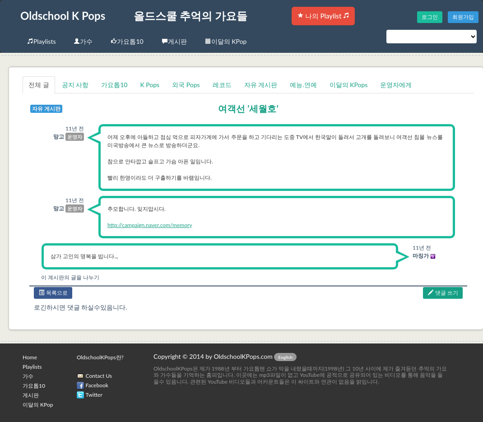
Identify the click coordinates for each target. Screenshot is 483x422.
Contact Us (99, 375)
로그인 (430, 17)
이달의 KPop (226, 41)
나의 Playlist (323, 16)
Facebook (97, 385)
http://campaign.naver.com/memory (149, 225)
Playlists (41, 41)
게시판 (174, 41)
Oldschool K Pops (62, 15)
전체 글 (38, 84)
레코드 (222, 84)
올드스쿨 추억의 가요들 (190, 15)
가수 (83, 41)
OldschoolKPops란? (100, 357)
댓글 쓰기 (442, 292)
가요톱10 (127, 41)
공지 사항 (75, 84)
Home (30, 357)
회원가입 (463, 17)
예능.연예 (303, 84)
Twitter (94, 394)
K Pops (149, 84)
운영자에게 (396, 84)
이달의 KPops (349, 84)
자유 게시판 (261, 84)
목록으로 (53, 292)
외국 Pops (186, 84)
